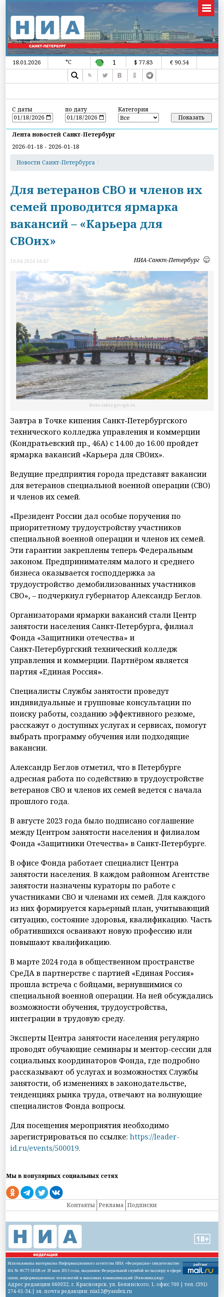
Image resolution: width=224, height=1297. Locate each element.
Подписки (142, 1205)
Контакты (81, 1205)
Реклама (111, 1205)
